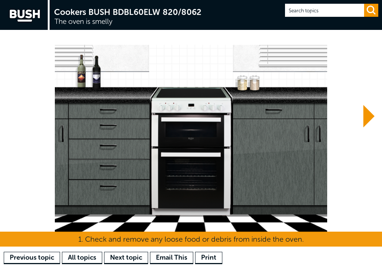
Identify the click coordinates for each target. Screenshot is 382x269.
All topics (82, 257)
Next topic (126, 257)
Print (208, 257)
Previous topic (32, 257)
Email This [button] (171, 257)
